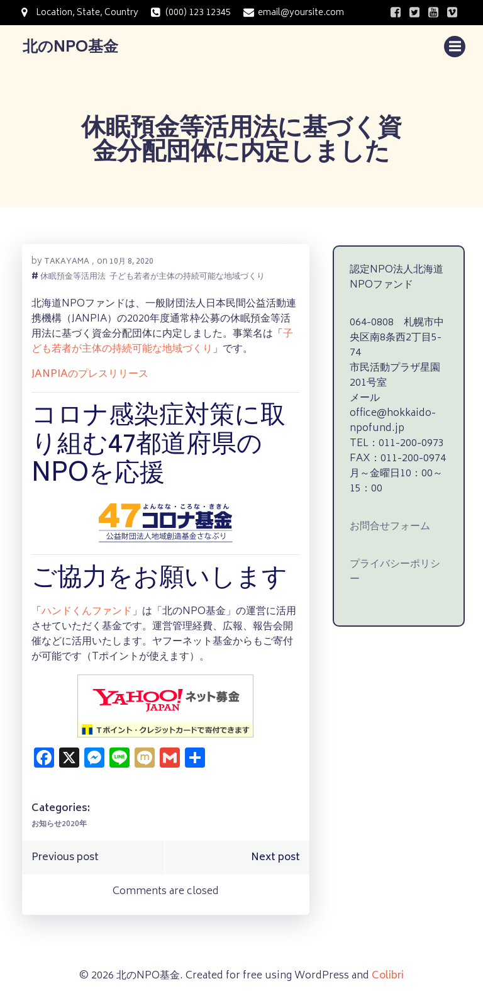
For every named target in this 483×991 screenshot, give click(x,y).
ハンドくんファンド (86, 610)
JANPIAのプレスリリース (89, 372)
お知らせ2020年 (58, 823)
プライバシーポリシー (397, 545)
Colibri (388, 971)
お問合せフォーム (387, 508)
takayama (66, 259)
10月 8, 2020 (131, 259)
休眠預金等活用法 (72, 275)
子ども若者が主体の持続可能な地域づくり (186, 275)
